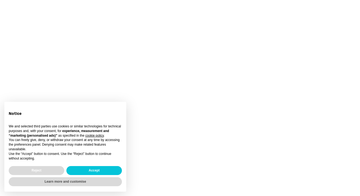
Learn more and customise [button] (65, 181)
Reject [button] (36, 170)
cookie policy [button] (94, 135)
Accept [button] (94, 170)
